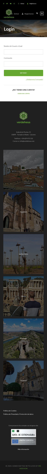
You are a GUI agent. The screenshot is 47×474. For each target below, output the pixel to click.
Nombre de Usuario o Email (13, 46)
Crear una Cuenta (24, 93)
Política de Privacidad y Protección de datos (18, 414)
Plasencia (23, 380)
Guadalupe (23, 212)
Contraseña (8, 58)
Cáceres (23, 170)
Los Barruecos (23, 254)
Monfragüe (23, 338)
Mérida (23, 296)
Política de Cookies (10, 411)
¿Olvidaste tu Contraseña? (34, 79)
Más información (23, 449)
